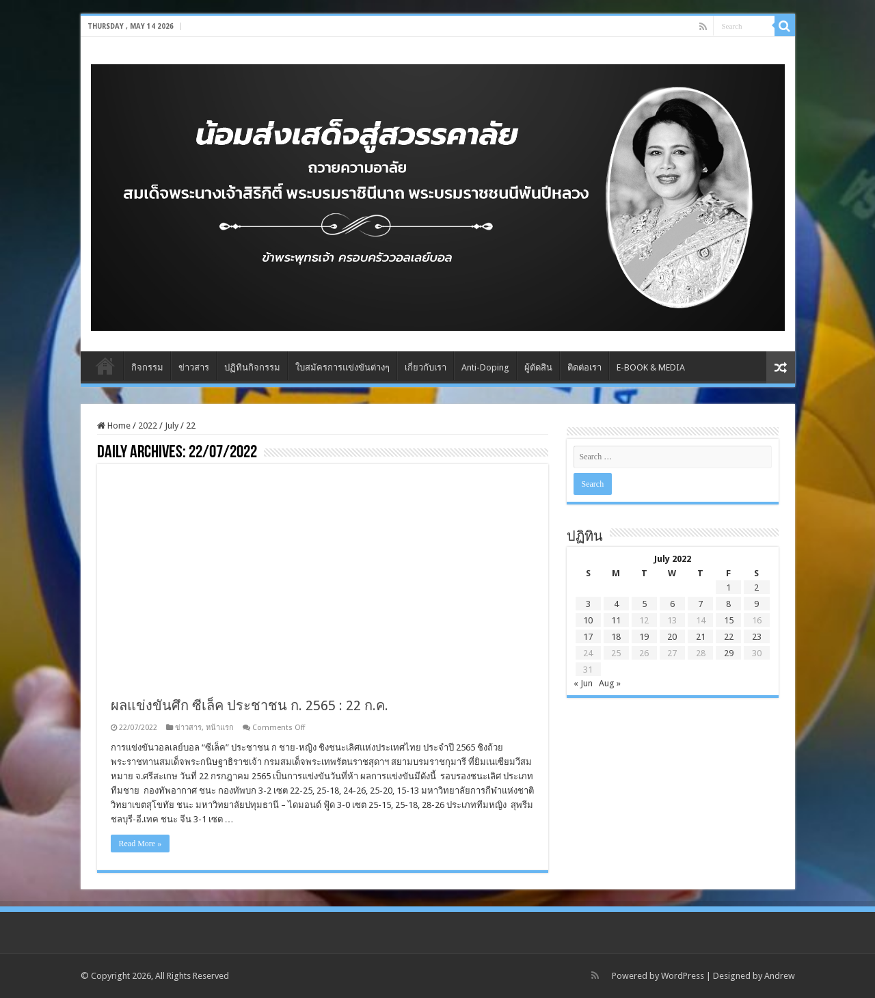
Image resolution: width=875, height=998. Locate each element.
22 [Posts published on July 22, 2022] (728, 637)
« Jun (583, 683)
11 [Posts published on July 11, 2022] (616, 620)
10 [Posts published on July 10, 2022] (588, 620)
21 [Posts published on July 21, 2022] (700, 637)
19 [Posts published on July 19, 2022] (644, 637)
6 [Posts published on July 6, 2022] (672, 604)
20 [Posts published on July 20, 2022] (672, 637)
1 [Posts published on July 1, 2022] (728, 587)
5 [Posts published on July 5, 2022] (644, 604)
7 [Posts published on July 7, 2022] (700, 604)
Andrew (779, 976)
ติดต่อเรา (584, 367)
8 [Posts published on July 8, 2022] (728, 604)
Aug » (610, 683)
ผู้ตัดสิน (538, 367)
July (171, 425)
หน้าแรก (220, 727)
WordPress (682, 976)
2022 (147, 425)
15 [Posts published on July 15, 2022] (728, 620)
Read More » (140, 843)
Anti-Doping (485, 367)
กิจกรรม (147, 367)
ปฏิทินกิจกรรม (252, 367)
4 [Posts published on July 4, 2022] (616, 604)
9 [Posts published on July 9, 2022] (756, 604)
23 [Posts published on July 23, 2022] (757, 637)
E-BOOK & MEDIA (651, 367)
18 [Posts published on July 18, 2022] (616, 637)
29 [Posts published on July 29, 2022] (728, 653)
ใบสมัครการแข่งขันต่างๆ (342, 367)
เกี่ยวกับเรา (425, 367)
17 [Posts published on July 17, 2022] (588, 637)
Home (105, 365)
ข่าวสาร (193, 367)
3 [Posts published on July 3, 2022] (588, 604)
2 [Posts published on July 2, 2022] (756, 587)
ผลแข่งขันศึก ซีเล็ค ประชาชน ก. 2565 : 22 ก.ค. (249, 705)
